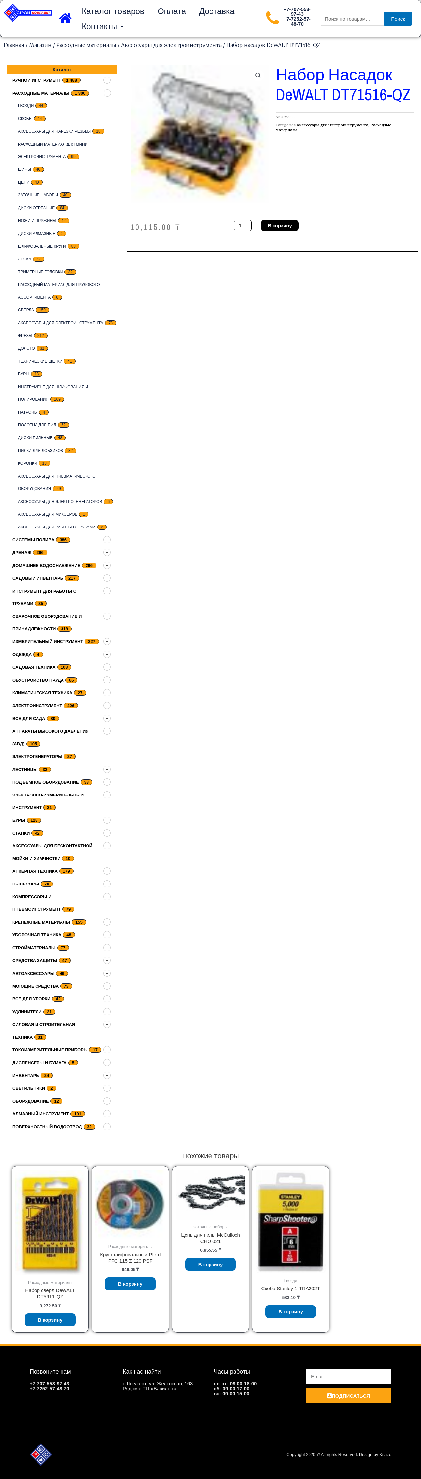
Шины (24, 169)
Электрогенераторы (37, 756)
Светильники (28, 1088)
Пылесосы (25, 884)
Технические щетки (40, 361)
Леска (24, 259)
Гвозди (26, 105)
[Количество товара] (243, 225)
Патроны (27, 412)
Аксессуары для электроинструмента (171, 45)
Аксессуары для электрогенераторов (60, 501)
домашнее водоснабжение (46, 565)
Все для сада (28, 718)
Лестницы (24, 769)
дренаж (21, 552)
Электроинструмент (37, 705)
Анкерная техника (35, 871)
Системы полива (33, 539)
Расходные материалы (86, 45)
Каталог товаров (113, 11)
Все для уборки (31, 999)
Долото (26, 348)
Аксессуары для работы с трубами (57, 527)
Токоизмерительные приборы (49, 1049)
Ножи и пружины (37, 220)
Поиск (398, 19)
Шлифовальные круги (42, 246)
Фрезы (25, 335)
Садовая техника (34, 667)
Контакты (102, 26)
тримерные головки (40, 272)
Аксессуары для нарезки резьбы (54, 131)
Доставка (216, 11)
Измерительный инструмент (47, 641)
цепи (23, 182)
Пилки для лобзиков (40, 450)
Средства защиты (34, 960)
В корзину (280, 225)
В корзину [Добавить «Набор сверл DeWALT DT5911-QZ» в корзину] (50, 1320)
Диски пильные (35, 438)
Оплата (172, 11)
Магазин (40, 45)
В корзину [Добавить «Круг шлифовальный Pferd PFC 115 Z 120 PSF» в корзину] (130, 1284)
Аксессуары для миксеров (47, 514)
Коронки (27, 463)
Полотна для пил (37, 425)
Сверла (26, 310)
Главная (13, 45)
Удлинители (27, 1011)
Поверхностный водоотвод (47, 1126)
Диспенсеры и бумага (39, 1062)
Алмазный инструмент (40, 1113)
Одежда (22, 654)
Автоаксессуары (33, 973)
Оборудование (30, 1101)
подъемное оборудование (45, 782)
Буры (23, 374)
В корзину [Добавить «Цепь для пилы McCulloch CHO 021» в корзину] (210, 1264)
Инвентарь (25, 1075)
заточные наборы (38, 195)
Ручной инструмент (36, 80)
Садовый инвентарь (37, 578)
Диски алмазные (36, 233)
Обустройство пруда (38, 680)
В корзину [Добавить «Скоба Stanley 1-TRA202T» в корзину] (291, 1311)
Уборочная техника (36, 934)
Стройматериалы (34, 947)
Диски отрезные (36, 208)
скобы (25, 118)
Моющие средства (35, 986)
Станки (21, 833)
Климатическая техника (42, 692)
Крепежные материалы (41, 922)
